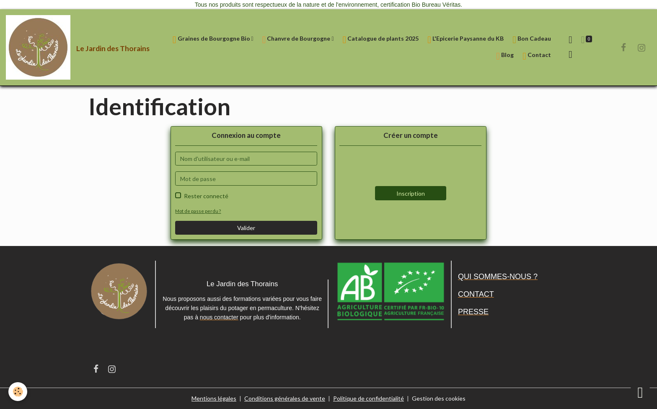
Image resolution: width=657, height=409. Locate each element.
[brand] (73, 47)
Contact (536, 56)
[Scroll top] (640, 392)
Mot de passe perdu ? (198, 211)
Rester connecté (206, 195)
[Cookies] (17, 391)
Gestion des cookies (439, 398)
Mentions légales (213, 398)
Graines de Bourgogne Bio (212, 39)
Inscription (410, 193)
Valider (246, 227)
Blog (505, 56)
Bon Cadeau (531, 39)
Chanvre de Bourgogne (297, 39)
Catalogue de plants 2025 (381, 39)
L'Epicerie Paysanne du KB (465, 39)
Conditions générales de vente (284, 398)
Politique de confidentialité (368, 398)
